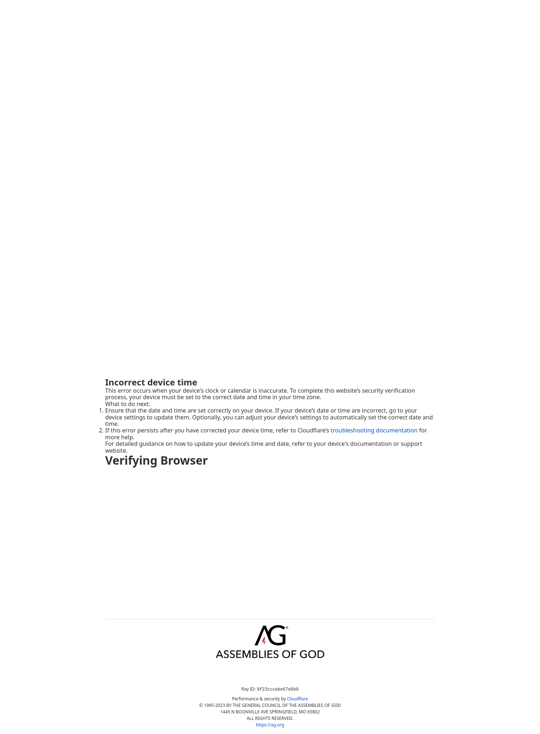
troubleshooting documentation (374, 430)
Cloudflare (297, 699)
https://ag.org (270, 725)
